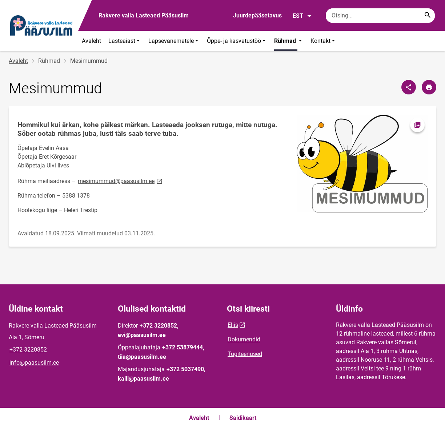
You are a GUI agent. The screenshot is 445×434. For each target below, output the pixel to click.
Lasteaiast (124, 40)
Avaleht (91, 40)
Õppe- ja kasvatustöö (237, 40)
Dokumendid (244, 339)
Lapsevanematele (174, 40)
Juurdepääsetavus (257, 15)
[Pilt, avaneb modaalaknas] (362, 163)
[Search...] (427, 15)
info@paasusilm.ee (34, 362)
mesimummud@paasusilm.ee (121, 180)
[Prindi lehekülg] (429, 87)
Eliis (233, 324)
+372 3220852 (28, 349)
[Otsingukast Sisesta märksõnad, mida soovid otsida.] (380, 15)
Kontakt (323, 40)
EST (302, 16)
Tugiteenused (245, 353)
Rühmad (288, 40)
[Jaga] (408, 87)
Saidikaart (242, 417)
